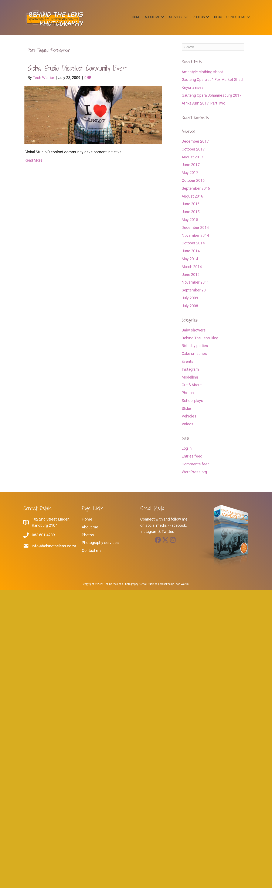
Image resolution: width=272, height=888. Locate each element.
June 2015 (191, 211)
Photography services (100, 542)
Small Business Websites (155, 583)
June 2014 (191, 251)
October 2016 (193, 180)
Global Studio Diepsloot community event (77, 68)
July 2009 (190, 298)
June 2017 (191, 164)
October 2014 (193, 243)
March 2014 (192, 266)
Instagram (190, 369)
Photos (188, 392)
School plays (192, 400)
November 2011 (195, 282)
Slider (186, 408)
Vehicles (189, 416)
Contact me (92, 550)
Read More (33, 160)
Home (87, 519)
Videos (187, 424)
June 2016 (191, 204)
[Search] (213, 47)
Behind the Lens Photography (121, 583)
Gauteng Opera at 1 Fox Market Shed (212, 79)
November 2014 (195, 235)
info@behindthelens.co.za (54, 546)
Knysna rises (193, 87)
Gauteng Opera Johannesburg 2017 (211, 95)
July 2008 (190, 306)
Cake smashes (194, 353)
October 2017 (193, 149)
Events (187, 361)
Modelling (190, 377)
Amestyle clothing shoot (202, 72)
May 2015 (190, 219)
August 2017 (192, 157)
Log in (187, 448)
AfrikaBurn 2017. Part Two (203, 103)
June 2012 (191, 274)
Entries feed (192, 456)
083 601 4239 (43, 535)
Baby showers (194, 330)
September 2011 (196, 290)
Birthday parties (195, 345)
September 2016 (196, 188)
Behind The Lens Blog (200, 338)
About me (90, 527)
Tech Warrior (181, 583)
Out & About (192, 385)
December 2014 (195, 227)
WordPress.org (194, 472)
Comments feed (196, 464)
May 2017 (190, 172)
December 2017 (195, 141)
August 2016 (192, 196)
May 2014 (190, 259)
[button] (162, 16)
